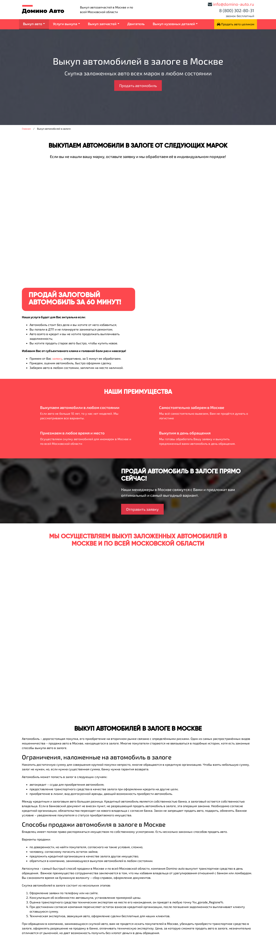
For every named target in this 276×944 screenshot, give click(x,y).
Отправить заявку (142, 509)
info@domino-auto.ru (233, 4)
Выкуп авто (32, 24)
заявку (57, 358)
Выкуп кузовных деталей (174, 24)
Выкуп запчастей (102, 24)
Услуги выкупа (65, 24)
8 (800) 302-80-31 (236, 10)
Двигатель (136, 24)
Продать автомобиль (138, 85)
